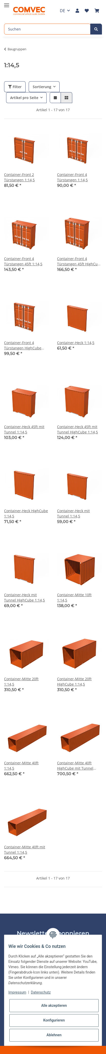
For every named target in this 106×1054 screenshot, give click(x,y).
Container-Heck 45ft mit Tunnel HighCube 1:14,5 (77, 429)
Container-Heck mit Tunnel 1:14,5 (73, 513)
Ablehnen (53, 1035)
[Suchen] (47, 29)
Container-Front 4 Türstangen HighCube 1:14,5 (22, 345)
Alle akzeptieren (54, 1005)
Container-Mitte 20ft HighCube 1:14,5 (74, 681)
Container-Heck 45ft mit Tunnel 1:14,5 (24, 429)
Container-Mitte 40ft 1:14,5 (21, 765)
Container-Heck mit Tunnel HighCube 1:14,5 (24, 597)
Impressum (17, 992)
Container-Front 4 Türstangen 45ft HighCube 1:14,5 (79, 261)
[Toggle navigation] (6, 3)
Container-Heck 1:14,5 (75, 342)
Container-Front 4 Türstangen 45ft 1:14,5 (23, 261)
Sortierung (42, 86)
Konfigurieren (54, 1020)
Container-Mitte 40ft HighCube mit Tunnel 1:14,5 (75, 765)
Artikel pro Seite (24, 97)
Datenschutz (41, 992)
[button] (77, 11)
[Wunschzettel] (87, 11)
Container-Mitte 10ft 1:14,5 (74, 597)
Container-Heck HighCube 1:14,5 (26, 513)
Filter (15, 86)
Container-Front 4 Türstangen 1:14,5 (72, 177)
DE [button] (62, 10)
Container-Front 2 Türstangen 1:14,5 (19, 177)
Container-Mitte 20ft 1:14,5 (21, 681)
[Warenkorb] (97, 11)
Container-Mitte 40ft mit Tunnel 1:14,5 (24, 850)
